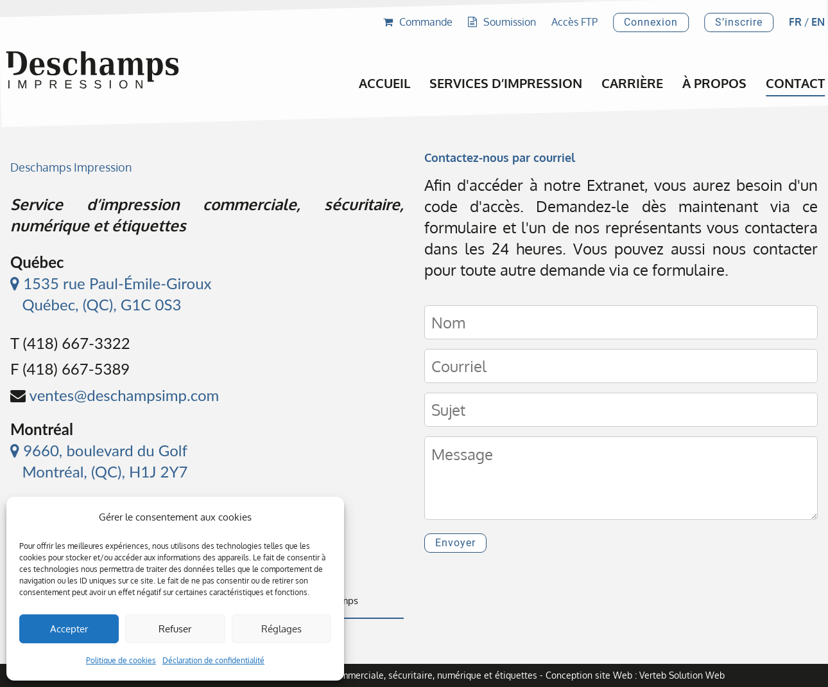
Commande (418, 21)
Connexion (651, 22)
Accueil (384, 83)
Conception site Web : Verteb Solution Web (635, 675)
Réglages (281, 629)
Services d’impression (505, 83)
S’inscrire (739, 22)
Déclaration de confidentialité (213, 660)
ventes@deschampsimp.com (125, 395)
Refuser (175, 629)
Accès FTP (574, 21)
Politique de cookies (121, 660)
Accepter (69, 629)
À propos (714, 83)
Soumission (502, 21)
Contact (795, 83)
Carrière (632, 83)
